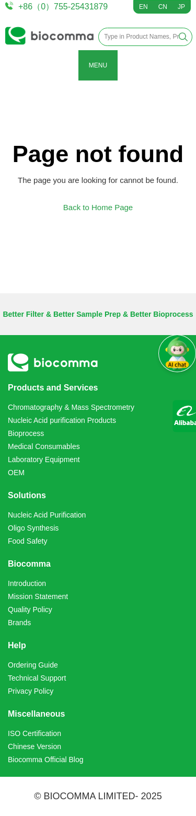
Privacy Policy (30, 691)
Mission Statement (38, 596)
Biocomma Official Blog (45, 759)
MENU (98, 65)
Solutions (27, 495)
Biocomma (29, 563)
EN (143, 6)
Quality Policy (30, 609)
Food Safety (28, 541)
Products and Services (53, 387)
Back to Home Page (98, 207)
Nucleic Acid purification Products (62, 420)
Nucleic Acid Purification (47, 515)
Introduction (27, 583)
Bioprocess (26, 433)
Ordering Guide (33, 665)
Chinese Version (34, 746)
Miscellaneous (36, 713)
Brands (19, 622)
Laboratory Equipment (44, 459)
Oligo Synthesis (33, 528)
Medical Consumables (44, 446)
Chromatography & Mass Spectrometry (71, 407)
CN (162, 6)
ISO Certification (34, 733)
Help (17, 645)
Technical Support (37, 678)
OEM (16, 472)
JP (181, 6)
